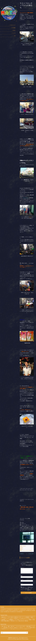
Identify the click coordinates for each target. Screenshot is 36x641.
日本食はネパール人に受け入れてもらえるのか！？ (23, 618)
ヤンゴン (27, 550)
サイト (22, 583)
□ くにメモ (13, 33)
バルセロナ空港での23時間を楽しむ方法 (14, 617)
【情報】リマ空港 (32, 619)
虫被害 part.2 (3, 617)
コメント (23, 567)
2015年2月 (22, 609)
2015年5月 (3, 609)
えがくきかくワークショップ (16, 628)
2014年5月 (12, 611)
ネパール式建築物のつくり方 (11, 619)
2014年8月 (28, 610)
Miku (22, 547)
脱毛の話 (26, 620)
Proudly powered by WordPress (12, 639)
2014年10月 (15, 610)
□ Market (13, 30)
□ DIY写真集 (13, 27)
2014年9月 (21, 610)
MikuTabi (12, 620)
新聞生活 (22, 553)
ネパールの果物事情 (25, 617)
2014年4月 (19, 611)
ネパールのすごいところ (26, 628)
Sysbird (27, 639)
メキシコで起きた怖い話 (19, 620)
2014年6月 (6, 611)
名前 (22, 575)
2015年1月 (29, 609)
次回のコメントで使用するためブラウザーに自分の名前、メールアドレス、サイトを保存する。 (27, 588)
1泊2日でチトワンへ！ (5, 628)
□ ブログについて (12, 25)
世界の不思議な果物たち (5, 620)
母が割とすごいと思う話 (18, 627)
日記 (22, 548)
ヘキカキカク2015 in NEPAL (20, 626)
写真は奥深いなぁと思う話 (8, 627)
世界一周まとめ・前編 (5, 626)
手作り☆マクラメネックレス (22, 619)
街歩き (30, 550)
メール (22, 579)
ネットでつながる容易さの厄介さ (29, 627)
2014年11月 (8, 610)
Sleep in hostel (25, 197)
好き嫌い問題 (30, 553)
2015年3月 (16, 609)
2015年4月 (9, 609)
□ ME (14, 35)
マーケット (23, 550)
